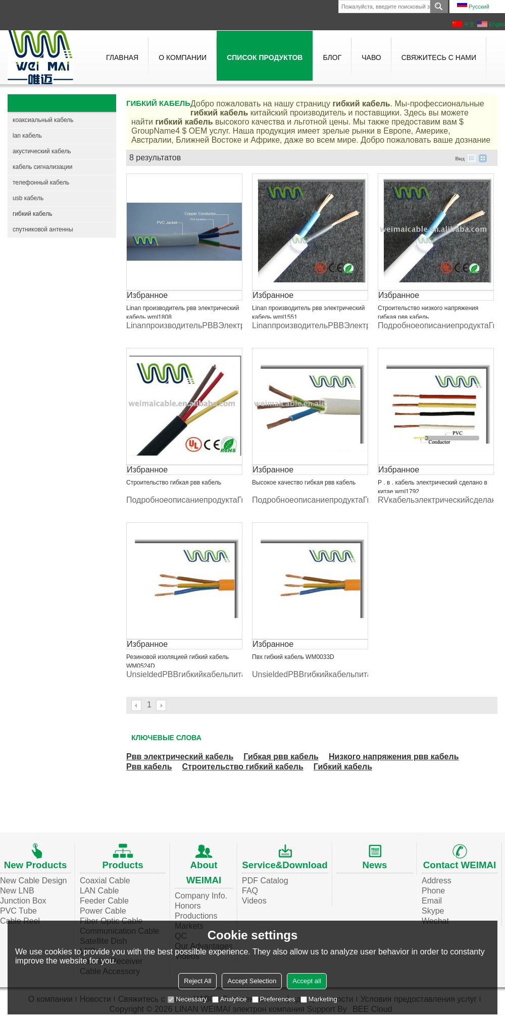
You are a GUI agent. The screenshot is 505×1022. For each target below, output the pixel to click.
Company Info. (201, 895)
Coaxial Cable (105, 880)
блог (332, 57)
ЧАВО (371, 57)
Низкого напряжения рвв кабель (394, 756)
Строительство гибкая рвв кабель (173, 482)
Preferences (273, 999)
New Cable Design (33, 880)
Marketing (318, 999)
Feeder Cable (104, 900)
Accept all (306, 981)
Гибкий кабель (343, 766)
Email (432, 900)
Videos (254, 900)
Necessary (187, 999)
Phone (433, 890)
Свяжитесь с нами (438, 57)
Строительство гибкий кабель (242, 766)
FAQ (250, 890)
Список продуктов (264, 57)
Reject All (197, 981)
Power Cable (103, 911)
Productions (196, 916)
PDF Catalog (265, 880)
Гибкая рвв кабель (281, 756)
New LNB (17, 890)
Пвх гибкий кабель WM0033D (293, 656)
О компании (183, 57)
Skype (433, 911)
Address (436, 880)
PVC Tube (18, 911)
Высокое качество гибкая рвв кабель (304, 482)
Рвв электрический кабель (179, 756)
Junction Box (23, 900)
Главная (122, 57)
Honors (188, 905)
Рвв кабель (149, 766)
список (472, 158)
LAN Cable (99, 890)
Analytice (229, 999)
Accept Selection (251, 981)
